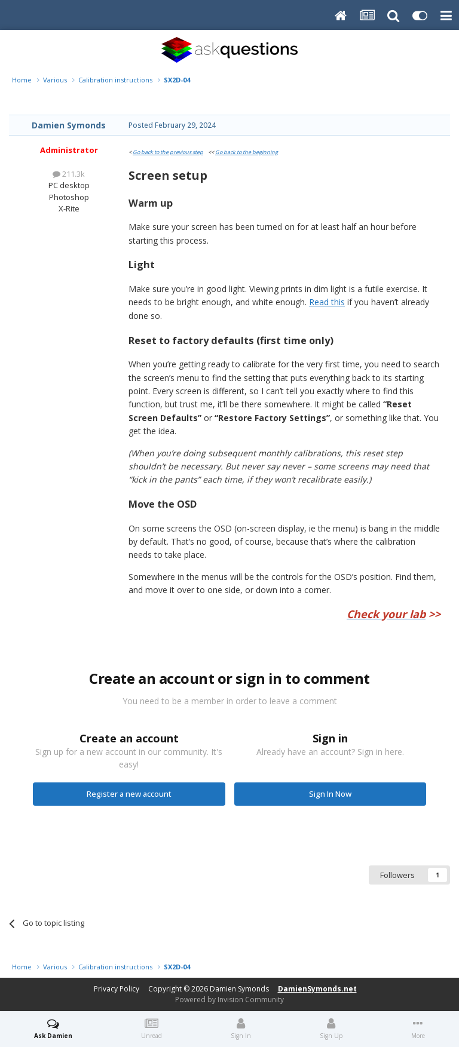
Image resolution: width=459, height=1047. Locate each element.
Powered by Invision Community (229, 999)
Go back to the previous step (168, 152)
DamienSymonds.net (317, 989)
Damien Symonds (69, 125)
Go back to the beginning (246, 152)
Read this (327, 302)
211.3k (69, 173)
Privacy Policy (116, 989)
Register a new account (129, 793)
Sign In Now (330, 793)
